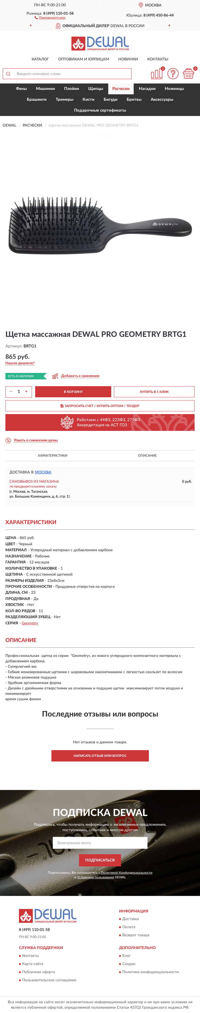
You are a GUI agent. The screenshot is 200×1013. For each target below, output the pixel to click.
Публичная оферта (38, 972)
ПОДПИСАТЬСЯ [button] (100, 860)
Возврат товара (135, 935)
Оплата (128, 927)
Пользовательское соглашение (49, 980)
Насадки (147, 89)
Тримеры (64, 100)
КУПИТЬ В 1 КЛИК (154, 391)
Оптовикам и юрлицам (83, 59)
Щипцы (95, 89)
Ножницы (174, 89)
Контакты (157, 59)
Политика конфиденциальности (150, 972)
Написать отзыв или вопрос (100, 755)
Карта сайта (32, 964)
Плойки (71, 89)
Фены (21, 89)
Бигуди (110, 100)
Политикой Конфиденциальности (126, 872)
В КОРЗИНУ (73, 391)
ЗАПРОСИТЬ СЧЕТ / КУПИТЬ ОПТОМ (100, 406)
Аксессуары (162, 100)
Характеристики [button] (52, 455)
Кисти (88, 100)
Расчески (121, 89)
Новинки (128, 59)
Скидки (128, 964)
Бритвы (134, 100)
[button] (50, 17)
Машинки (45, 89)
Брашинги (37, 100)
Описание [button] (147, 455)
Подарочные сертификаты (100, 110)
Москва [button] (43, 472)
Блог (126, 956)
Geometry (30, 623)
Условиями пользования (95, 877)
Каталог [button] (40, 59)
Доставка (130, 919)
